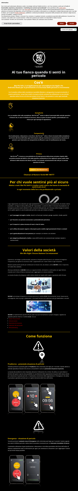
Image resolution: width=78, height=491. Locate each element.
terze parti (27, 9)
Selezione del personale (16, 325)
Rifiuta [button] (62, 23)
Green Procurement (14, 319)
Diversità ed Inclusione (15, 323)
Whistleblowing (13, 327)
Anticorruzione (13, 321)
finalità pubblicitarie (20, 12)
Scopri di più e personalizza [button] (12, 23)
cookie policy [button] (62, 8)
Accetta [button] (72, 23)
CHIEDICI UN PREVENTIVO (39, 170)
